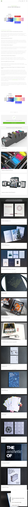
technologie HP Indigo (15, 79)
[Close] (27, 490)
